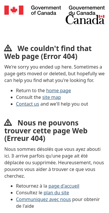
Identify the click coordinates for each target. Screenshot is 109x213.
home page (58, 90)
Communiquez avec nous (43, 199)
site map (51, 97)
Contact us (27, 104)
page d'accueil (64, 186)
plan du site (56, 192)
